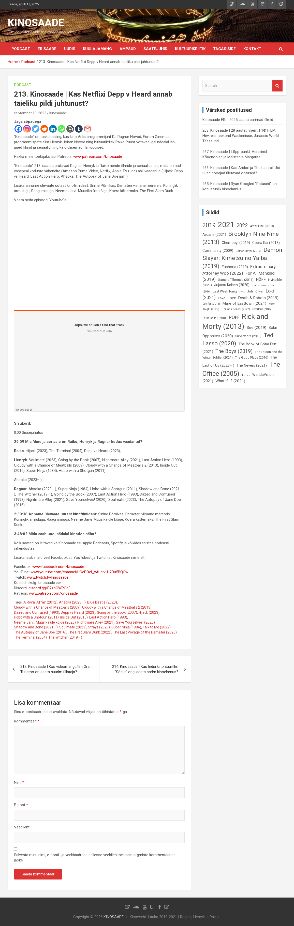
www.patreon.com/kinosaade (97, 156)
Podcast (20, 49)
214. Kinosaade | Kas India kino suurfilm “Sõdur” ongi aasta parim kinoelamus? (145, 669)
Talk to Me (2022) (157, 627)
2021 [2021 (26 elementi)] (226, 224)
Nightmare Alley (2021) (95, 622)
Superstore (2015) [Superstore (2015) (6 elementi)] (248, 336)
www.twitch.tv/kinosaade (47, 577)
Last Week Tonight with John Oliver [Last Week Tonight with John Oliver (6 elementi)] (238, 291)
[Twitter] (35, 129)
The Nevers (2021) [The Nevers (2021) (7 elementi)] (252, 365)
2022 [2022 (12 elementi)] (242, 225)
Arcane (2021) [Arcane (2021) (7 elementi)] (214, 235)
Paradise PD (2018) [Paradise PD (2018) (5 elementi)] (214, 318)
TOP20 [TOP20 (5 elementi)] (246, 375)
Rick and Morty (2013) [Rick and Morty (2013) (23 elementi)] (235, 321)
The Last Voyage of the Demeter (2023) (145, 632)
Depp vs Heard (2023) (78, 612)
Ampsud (128, 49)
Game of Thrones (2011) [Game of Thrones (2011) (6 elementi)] (236, 280)
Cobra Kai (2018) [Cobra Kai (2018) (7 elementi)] (266, 243)
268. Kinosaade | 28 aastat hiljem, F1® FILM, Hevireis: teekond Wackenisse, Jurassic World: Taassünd (241, 135)
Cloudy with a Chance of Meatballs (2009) (47, 607)
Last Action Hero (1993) (108, 617)
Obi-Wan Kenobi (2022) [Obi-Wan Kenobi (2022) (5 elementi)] (236, 309)
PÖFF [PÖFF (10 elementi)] (234, 317)
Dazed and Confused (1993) (36, 612)
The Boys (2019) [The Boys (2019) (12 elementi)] (234, 351)
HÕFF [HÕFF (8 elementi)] (261, 279)
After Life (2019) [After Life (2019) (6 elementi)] (262, 226)
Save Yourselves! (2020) (135, 622)
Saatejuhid (155, 49)
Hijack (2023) (149, 612)
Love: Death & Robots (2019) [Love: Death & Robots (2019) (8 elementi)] (252, 298)
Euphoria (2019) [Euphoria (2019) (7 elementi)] (235, 267)
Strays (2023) (99, 627)
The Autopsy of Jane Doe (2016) (40, 632)
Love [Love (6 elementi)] (221, 298)
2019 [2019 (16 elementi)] (209, 225)
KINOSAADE (36, 23)
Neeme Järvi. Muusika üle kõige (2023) (45, 622)
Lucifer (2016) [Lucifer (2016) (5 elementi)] (211, 303)
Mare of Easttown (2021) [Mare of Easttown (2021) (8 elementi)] (244, 303)
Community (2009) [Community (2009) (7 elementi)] (217, 251)
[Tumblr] (79, 129)
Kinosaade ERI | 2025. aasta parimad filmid (237, 119)
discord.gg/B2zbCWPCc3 (49, 588)
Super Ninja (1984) (126, 627)
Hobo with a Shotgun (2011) (36, 617)
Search (277, 85)
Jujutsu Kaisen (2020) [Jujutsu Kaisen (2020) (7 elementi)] (231, 285)
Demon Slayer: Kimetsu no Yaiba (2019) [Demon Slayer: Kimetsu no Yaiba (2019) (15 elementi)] (242, 258)
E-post (21, 804)
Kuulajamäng (97, 49)
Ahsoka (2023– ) (72, 602)
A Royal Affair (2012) (40, 602)
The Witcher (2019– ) (65, 637)
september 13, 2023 (30, 113)
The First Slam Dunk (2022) (89, 632)
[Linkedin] (53, 129)
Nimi (19, 782)
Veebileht (22, 827)
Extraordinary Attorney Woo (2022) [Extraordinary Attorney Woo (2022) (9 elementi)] (239, 270)
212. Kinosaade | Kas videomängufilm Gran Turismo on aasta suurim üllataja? (56, 669)
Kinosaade (57, 113)
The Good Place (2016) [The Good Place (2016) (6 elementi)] (251, 357)
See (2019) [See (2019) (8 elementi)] (256, 327)
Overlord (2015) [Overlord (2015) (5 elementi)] (262, 309)
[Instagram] (27, 129)
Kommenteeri (26, 721)
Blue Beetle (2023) (102, 602)
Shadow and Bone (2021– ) (36, 627)
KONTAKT (252, 49)
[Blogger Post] (70, 129)
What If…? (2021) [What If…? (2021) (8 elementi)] (230, 381)
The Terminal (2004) (30, 637)
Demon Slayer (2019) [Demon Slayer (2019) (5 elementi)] (248, 251)
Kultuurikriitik (190, 49)
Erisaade (47, 49)
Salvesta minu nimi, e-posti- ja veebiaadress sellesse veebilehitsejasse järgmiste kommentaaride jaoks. (94, 857)
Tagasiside (224, 49)
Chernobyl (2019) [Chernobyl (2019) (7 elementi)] (236, 243)
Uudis (69, 49)
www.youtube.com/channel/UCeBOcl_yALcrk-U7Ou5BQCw (79, 572)
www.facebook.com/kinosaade (58, 566)
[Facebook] (18, 129)
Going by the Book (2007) (117, 612)
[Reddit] (44, 129)
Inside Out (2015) (74, 617)
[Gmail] (87, 129)
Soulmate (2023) (72, 627)
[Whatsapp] (61, 129)
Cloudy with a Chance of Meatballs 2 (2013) (117, 607)
